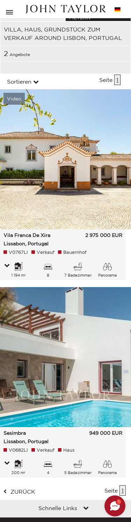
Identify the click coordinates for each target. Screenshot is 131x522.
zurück (22, 491)
